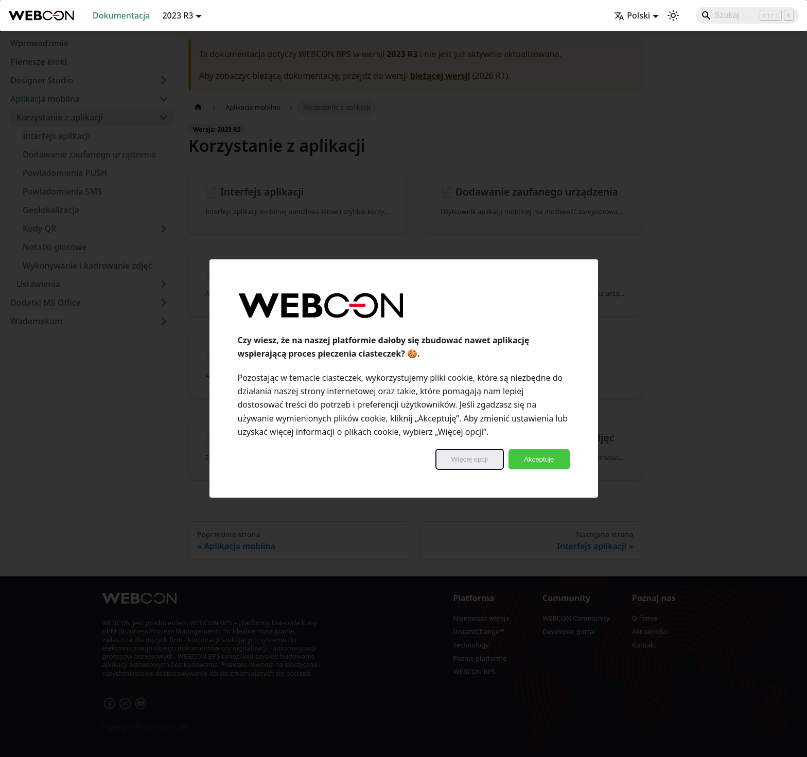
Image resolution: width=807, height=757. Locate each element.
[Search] (747, 15)
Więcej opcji (469, 459)
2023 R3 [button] (177, 15)
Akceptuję (539, 459)
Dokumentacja (121, 15)
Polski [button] (632, 15)
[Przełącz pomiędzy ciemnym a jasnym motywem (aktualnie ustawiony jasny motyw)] (673, 15)
